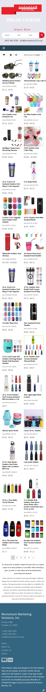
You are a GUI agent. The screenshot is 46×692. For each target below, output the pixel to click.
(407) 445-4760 (11, 40)
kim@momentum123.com (31, 40)
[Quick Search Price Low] (22, 35)
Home (4, 643)
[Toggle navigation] (3, 48)
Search (4, 654)
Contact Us (6, 650)
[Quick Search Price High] (33, 35)
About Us (5, 647)
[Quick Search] (8, 35)
